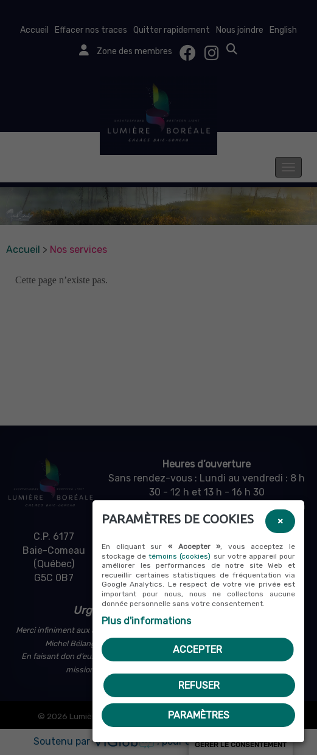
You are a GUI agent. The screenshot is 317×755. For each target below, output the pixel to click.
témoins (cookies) (179, 556)
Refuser (199, 685)
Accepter (197, 649)
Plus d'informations (146, 621)
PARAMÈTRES (198, 715)
